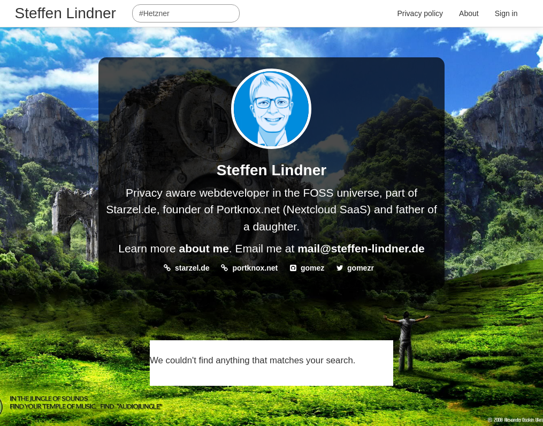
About (469, 13)
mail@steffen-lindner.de (361, 248)
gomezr (360, 268)
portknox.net (255, 268)
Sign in (506, 13)
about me (203, 248)
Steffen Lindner (65, 13)
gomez (312, 268)
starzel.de (192, 268)
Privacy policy (420, 13)
